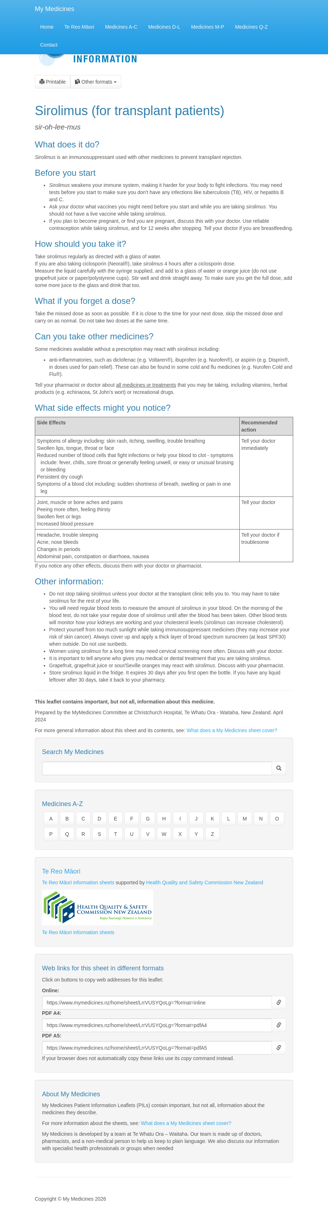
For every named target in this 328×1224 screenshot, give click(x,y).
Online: (50, 990)
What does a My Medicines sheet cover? (232, 730)
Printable (52, 82)
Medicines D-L (164, 27)
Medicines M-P (207, 27)
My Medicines (54, 9)
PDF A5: (51, 1036)
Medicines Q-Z (251, 27)
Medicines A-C (121, 27)
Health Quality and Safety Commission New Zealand (204, 882)
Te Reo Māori (79, 27)
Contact (48, 45)
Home (46, 27)
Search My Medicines (73, 751)
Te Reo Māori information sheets (78, 882)
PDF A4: (51, 1013)
